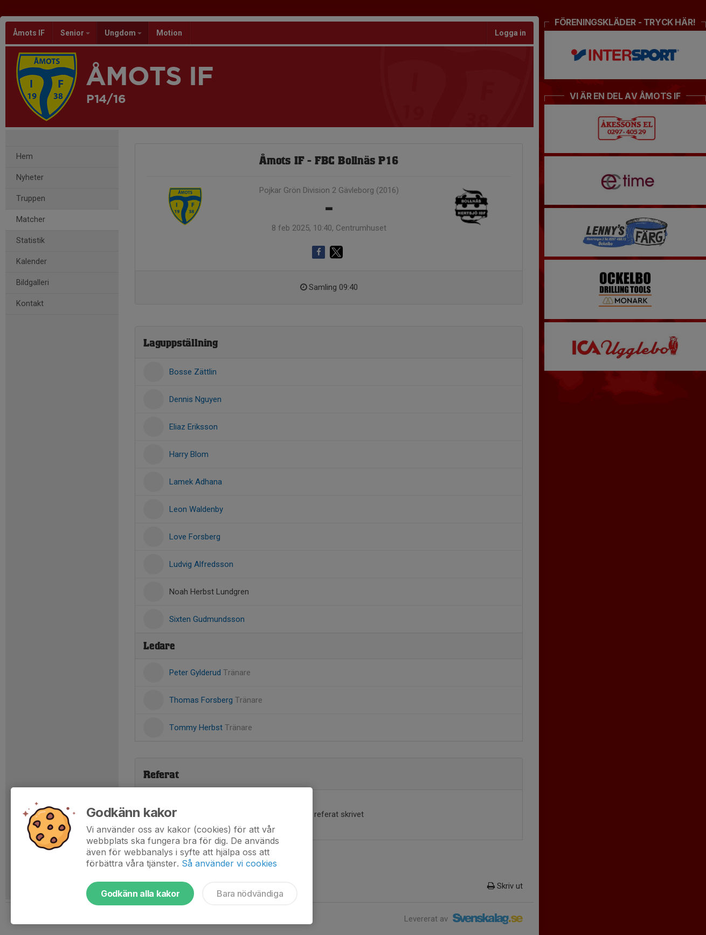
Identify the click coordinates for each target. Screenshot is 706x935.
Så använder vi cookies (229, 863)
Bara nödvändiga (250, 893)
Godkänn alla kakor (140, 893)
